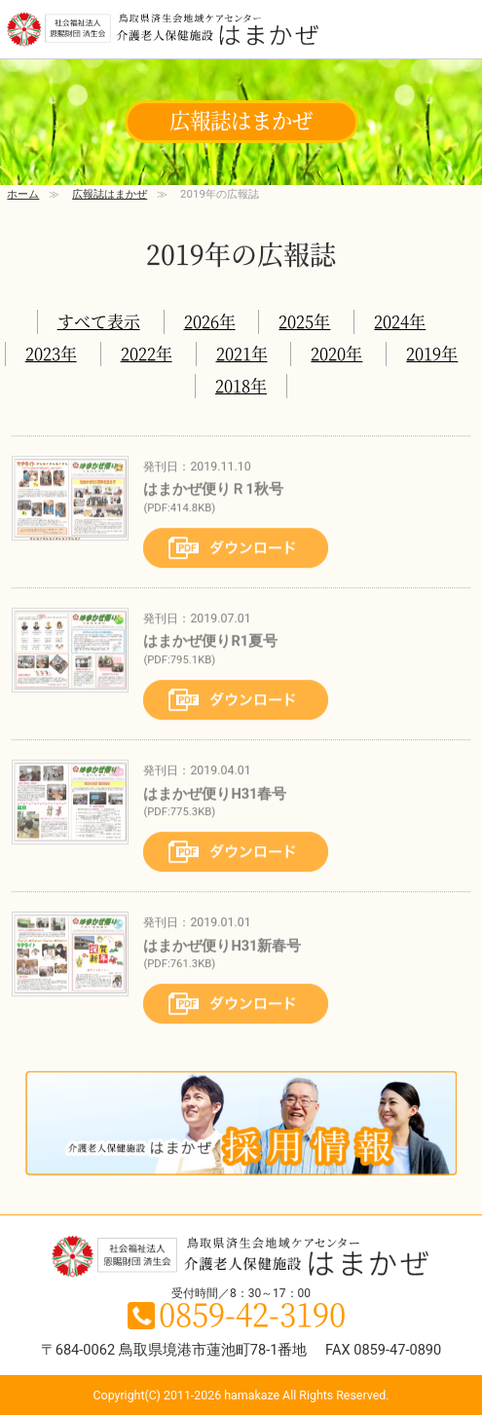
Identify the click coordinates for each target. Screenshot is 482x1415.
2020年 (336, 353)
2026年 (210, 321)
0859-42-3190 (252, 1312)
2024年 (400, 321)
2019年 (432, 353)
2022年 (146, 353)
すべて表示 (98, 321)
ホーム (23, 194)
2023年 (51, 353)
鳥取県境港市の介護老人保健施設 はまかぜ (162, 31)
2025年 (304, 321)
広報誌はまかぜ (109, 194)
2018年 (241, 385)
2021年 (242, 353)
